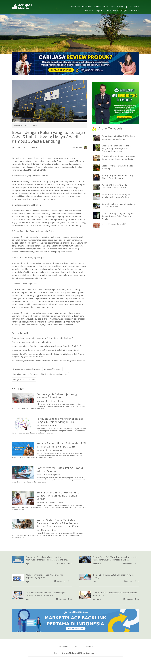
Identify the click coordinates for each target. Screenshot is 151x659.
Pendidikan (134, 10)
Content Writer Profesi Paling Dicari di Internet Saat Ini (60, 469)
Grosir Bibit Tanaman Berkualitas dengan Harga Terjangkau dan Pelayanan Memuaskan (116, 148)
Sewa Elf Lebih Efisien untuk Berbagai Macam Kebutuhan (118, 205)
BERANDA (18, 125)
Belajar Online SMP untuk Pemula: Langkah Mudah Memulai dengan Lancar (58, 496)
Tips (113, 6)
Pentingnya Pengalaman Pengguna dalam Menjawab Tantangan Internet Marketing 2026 (47, 558)
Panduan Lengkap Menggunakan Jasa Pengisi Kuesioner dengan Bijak (60, 420)
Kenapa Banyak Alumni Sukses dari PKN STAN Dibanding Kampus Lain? (61, 444)
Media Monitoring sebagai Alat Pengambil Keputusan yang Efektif (44, 576)
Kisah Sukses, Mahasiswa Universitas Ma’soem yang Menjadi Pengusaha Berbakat (48, 360)
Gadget (124, 10)
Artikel (77, 646)
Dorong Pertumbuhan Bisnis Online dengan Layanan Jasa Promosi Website (45, 594)
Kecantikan (87, 6)
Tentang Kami (62, 646)
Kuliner (97, 6)
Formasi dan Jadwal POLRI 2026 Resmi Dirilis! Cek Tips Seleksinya (118, 137)
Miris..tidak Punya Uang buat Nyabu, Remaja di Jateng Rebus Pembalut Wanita (118, 216)
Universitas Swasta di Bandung (26, 369)
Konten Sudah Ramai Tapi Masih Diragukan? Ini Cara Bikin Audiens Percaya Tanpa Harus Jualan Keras (58, 523)
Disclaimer (90, 646)
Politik (106, 6)
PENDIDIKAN (31, 125)
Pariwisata (75, 6)
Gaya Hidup (122, 6)
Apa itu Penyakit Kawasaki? (114, 224)
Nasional (89, 10)
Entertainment (111, 10)
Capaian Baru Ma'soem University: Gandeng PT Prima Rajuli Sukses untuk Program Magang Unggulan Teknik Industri (49, 355)
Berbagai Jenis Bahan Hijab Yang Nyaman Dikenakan (57, 395)
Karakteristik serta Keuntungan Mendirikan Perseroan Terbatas (116, 195)
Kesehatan (134, 6)
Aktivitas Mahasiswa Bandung (54, 374)
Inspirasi (99, 10)
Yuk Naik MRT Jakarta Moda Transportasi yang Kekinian (114, 186)
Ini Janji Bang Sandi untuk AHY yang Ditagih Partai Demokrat (117, 176)
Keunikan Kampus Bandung (25, 374)
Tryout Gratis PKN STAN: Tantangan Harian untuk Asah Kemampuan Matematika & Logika (115, 558)
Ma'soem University (52, 369)
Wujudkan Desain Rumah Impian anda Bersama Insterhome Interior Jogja (118, 157)
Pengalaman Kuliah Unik (24, 379)
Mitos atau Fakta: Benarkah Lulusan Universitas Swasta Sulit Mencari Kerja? (45, 350)
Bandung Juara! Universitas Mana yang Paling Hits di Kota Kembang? (42, 338)
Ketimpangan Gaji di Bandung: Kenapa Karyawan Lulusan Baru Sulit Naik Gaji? (46, 346)
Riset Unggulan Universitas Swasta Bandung (31, 342)
